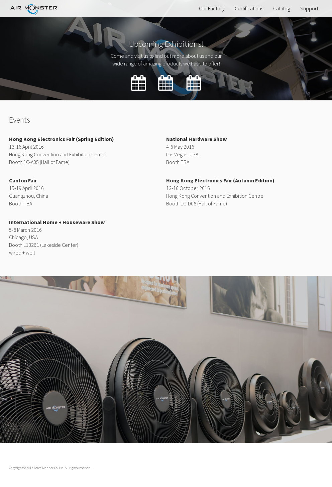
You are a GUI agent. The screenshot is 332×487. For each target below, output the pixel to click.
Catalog (281, 8)
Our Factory (212, 8)
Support (309, 8)
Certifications (249, 8)
